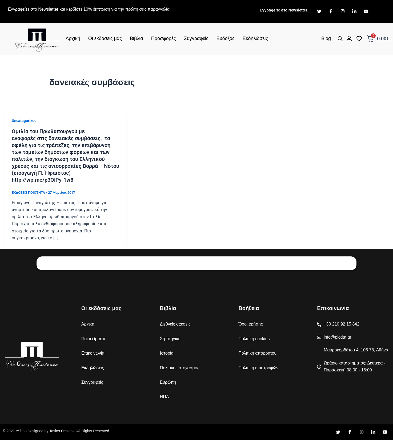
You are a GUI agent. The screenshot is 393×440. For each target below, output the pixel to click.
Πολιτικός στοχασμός (179, 368)
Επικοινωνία (93, 353)
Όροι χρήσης (250, 324)
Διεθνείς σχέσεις (175, 324)
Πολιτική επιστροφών (258, 368)
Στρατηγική (170, 338)
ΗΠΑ (164, 396)
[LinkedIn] (354, 11)
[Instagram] (343, 11)
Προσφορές (163, 38)
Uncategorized (24, 120)
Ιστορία (167, 353)
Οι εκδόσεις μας (105, 38)
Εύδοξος (225, 38)
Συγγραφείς (196, 38)
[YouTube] (385, 432)
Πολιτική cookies (254, 338)
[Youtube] (366, 11)
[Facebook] (331, 11)
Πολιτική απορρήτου (257, 353)
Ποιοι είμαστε (93, 338)
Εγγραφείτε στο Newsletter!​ (284, 10)
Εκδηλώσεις (255, 38)
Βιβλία (136, 38)
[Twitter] (319, 11)
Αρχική (73, 38)
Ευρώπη (168, 382)
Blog (326, 38)
